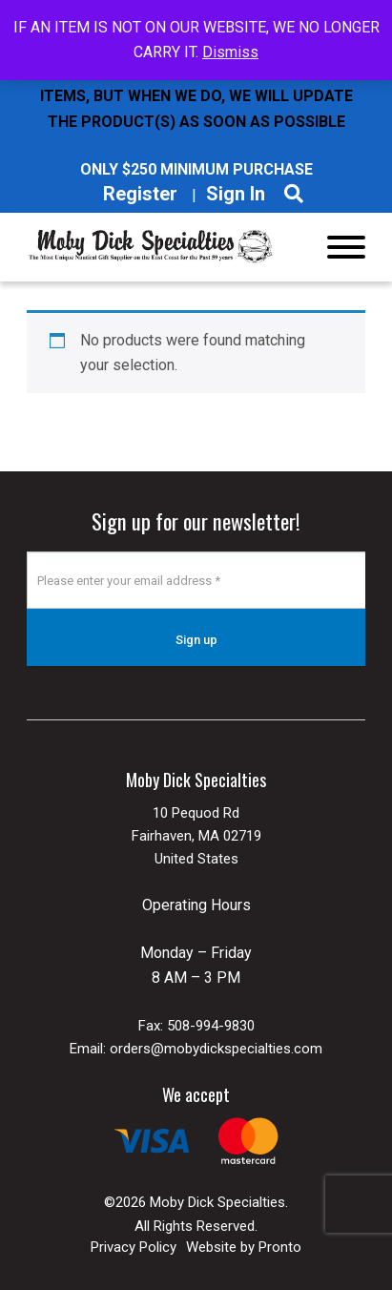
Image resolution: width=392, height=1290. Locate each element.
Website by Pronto (243, 1247)
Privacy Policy (133, 1247)
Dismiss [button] (230, 52)
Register (140, 193)
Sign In (235, 193)
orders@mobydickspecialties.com (216, 1048)
